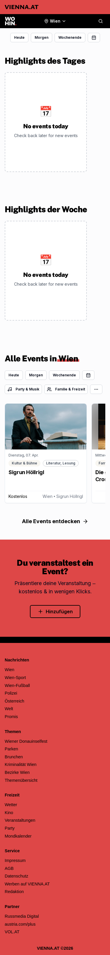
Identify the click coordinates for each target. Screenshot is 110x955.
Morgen (41, 37)
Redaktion (14, 891)
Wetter (11, 804)
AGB (9, 868)
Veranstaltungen (20, 820)
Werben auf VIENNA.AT (27, 884)
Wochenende (70, 37)
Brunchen (14, 756)
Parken (11, 749)
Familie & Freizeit (66, 389)
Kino (9, 812)
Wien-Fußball (17, 685)
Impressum (15, 860)
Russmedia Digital (22, 916)
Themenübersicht (21, 780)
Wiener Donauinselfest (26, 741)
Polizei (11, 693)
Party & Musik (23, 389)
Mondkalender (18, 836)
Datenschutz (16, 876)
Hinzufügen (55, 611)
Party (10, 828)
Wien (9, 669)
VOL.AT (12, 931)
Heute (19, 37)
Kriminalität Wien (20, 764)
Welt (9, 708)
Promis (11, 716)
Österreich (14, 701)
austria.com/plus (20, 924)
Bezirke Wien (17, 772)
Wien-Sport (15, 677)
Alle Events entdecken (55, 521)
